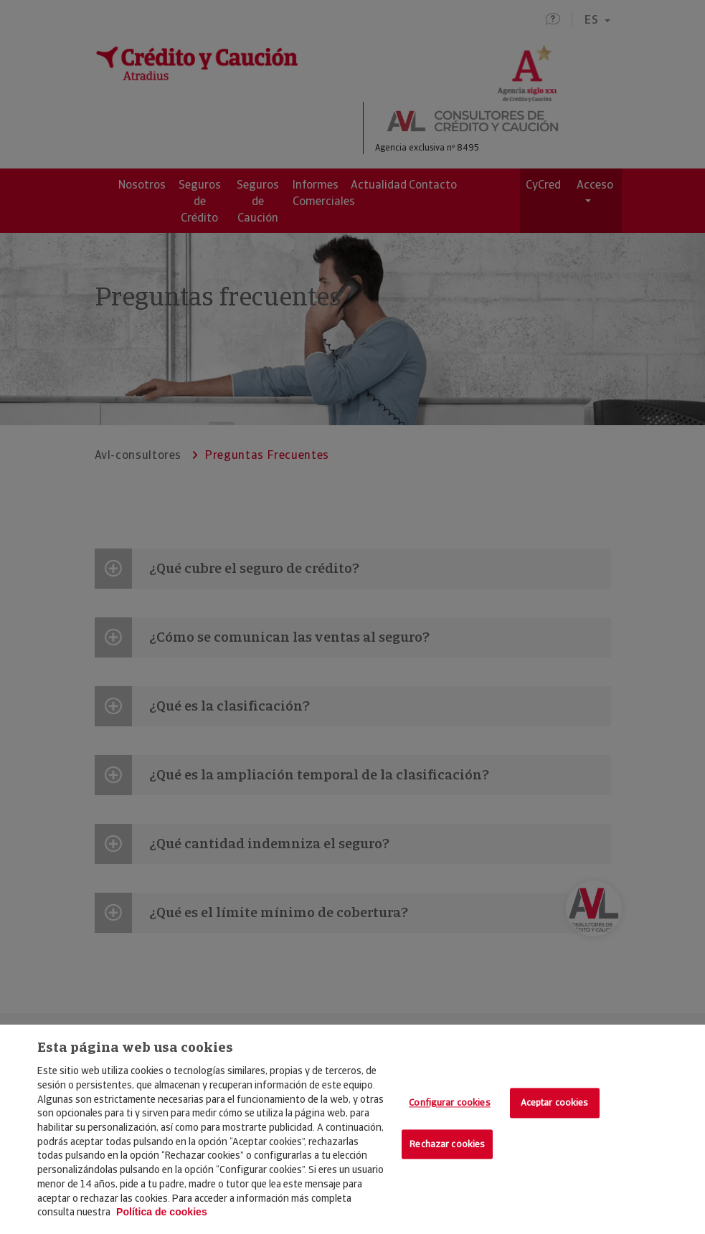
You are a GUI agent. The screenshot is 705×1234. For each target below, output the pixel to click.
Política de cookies (161, 1212)
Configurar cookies (449, 1103)
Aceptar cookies (555, 1103)
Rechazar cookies (447, 1144)
